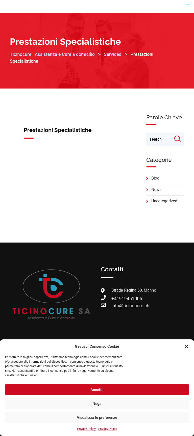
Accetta (97, 389)
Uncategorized (164, 201)
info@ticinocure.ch (116, 305)
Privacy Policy (86, 429)
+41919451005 (116, 298)
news (156, 189)
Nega (96, 403)
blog (155, 178)
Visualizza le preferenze (97, 417)
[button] (186, 346)
